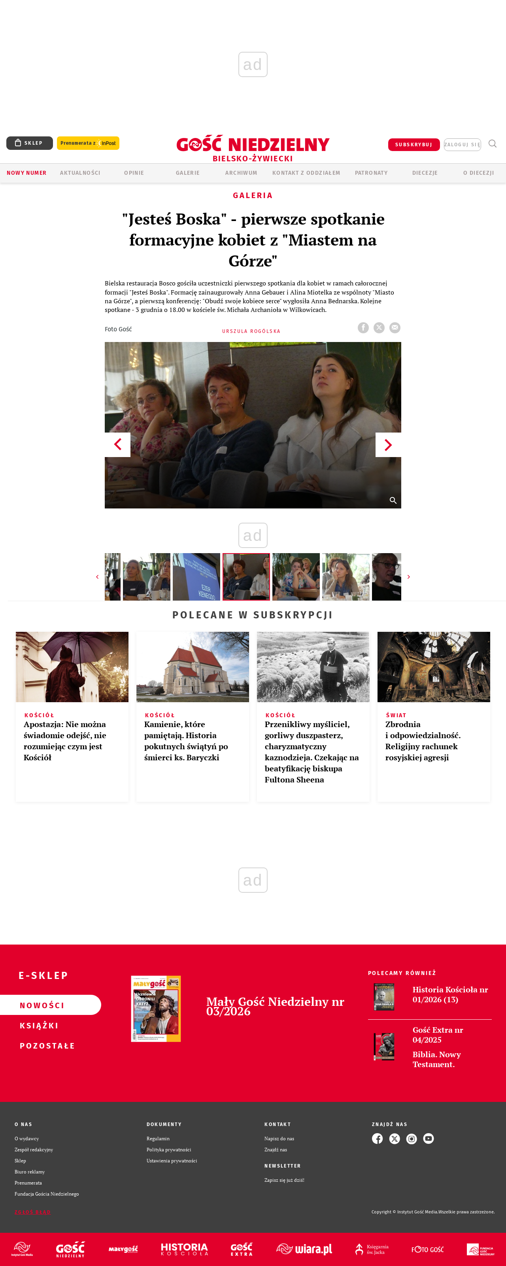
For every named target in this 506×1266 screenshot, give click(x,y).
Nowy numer (27, 173)
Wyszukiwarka (492, 143)
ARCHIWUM (241, 173)
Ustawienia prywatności (172, 1161)
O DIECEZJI (478, 173)
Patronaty (371, 173)
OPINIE (134, 173)
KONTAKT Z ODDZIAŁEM (306, 173)
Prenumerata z (88, 143)
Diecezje (425, 173)
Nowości (38, 1005)
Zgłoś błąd (33, 1212)
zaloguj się (462, 144)
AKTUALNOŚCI (80, 173)
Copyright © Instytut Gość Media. (405, 1212)
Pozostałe (38, 1045)
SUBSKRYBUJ (413, 144)
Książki (38, 1025)
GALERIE (188, 173)
